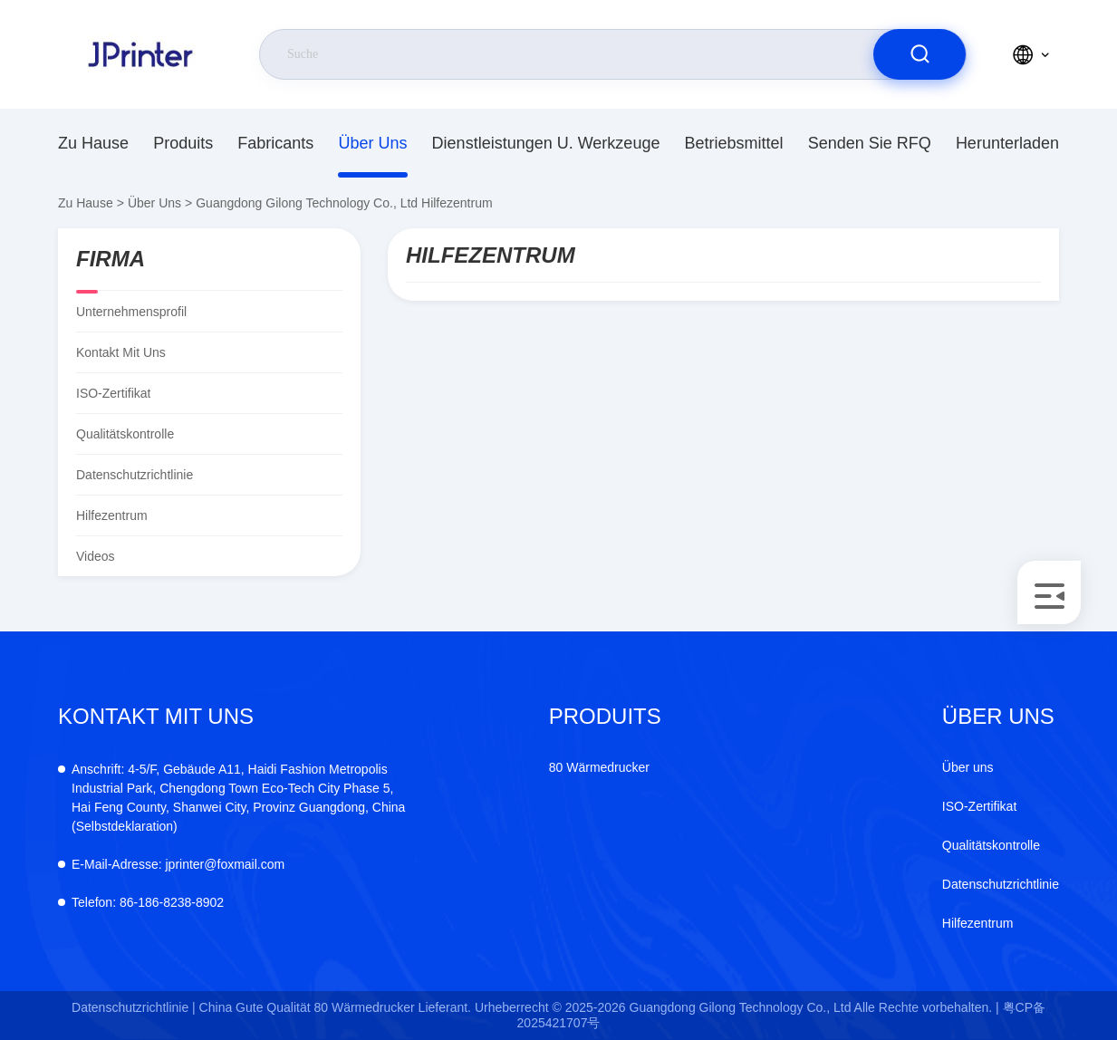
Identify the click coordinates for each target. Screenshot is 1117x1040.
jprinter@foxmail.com (178, 864)
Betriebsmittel (734, 143)
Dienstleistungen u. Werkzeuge (546, 143)
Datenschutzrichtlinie (134, 474)
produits (183, 143)
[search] (919, 54)
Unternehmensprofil (131, 311)
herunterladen (1007, 143)
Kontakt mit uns (121, 352)
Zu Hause (93, 143)
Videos (95, 556)
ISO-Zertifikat (113, 393)
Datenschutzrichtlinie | (134, 1007)
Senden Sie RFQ (869, 143)
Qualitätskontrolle (125, 434)
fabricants (275, 143)
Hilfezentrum (978, 923)
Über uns (372, 143)
